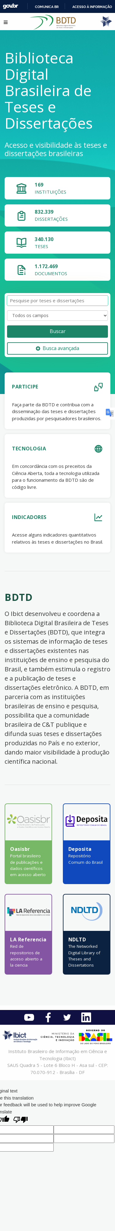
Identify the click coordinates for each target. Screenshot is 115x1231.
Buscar (58, 331)
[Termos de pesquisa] (57, 301)
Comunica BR (47, 7)
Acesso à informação (92, 7)
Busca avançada (57, 348)
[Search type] (57, 315)
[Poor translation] (20, 1120)
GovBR (10, 6)
